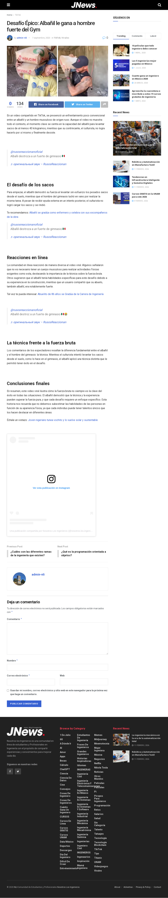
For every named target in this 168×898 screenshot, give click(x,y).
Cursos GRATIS (64, 829)
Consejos (65, 789)
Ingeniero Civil (82, 847)
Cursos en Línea (65, 822)
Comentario (14, 619)
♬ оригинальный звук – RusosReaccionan (38, 164)
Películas (99, 783)
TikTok (18, 15)
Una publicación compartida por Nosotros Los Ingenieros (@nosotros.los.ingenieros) (53, 531)
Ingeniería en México (82, 792)
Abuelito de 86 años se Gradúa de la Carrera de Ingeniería (71, 294)
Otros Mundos (98, 777)
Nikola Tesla (101, 768)
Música (98, 755)
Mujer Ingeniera (99, 749)
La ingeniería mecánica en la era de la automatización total (146, 738)
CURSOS (64, 817)
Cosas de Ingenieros (66, 801)
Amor (63, 752)
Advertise (128, 887)
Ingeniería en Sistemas (84, 799)
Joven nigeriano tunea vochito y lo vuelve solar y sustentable (63, 420)
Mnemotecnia (101, 744)
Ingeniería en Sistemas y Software (84, 807)
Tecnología (100, 838)
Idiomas (81, 765)
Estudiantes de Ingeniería (83, 738)
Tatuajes (99, 834)
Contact (157, 887)
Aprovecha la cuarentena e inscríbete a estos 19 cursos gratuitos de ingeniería (146, 94)
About (117, 887)
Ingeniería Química (82, 836)
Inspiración (83, 861)
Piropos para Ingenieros (100, 799)
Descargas (66, 850)
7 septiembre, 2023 (41, 38)
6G (61, 739)
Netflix (97, 763)
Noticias (98, 772)
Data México (67, 842)
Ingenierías (83, 841)
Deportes (65, 846)
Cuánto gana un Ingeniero (65, 810)
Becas (63, 761)
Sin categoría (99, 824)
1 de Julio (65, 735)
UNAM (97, 862)
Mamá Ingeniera (82, 867)
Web (62, 675)
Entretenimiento (68, 868)
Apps (62, 756)
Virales (65, 38)
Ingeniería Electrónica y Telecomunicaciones (88, 784)
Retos (97, 810)
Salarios (98, 814)
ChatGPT (65, 769)
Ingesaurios (83, 857)
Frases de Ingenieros (83, 746)
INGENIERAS (83, 770)
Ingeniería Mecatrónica (84, 829)
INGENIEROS (84, 853)
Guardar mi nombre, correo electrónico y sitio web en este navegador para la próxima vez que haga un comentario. (58, 692)
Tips (96, 854)
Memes (98, 735)
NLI (15, 887)
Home (9, 15)
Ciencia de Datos (66, 779)
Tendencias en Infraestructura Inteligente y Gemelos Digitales (146, 180)
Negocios (99, 759)
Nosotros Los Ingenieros (68, 887)
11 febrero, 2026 (124, 152)
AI (61, 748)
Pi (95, 792)
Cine (62, 785)
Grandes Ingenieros (83, 753)
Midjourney (100, 739)
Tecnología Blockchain (100, 844)
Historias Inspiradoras (84, 760)
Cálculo (64, 765)
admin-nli (22, 38)
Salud (97, 818)
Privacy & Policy (143, 887)
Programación (102, 805)
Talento (98, 830)
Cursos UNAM (64, 836)
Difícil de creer (65, 863)
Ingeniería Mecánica (82, 822)
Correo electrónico (18, 676)
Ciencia (64, 774)
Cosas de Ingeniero (65, 795)
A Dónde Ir (65, 744)
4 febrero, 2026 (140, 201)
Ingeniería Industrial (82, 815)
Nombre (12, 661)
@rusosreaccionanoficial (26, 151)
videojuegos (101, 866)
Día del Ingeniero (65, 856)
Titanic (98, 858)
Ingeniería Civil (82, 775)
